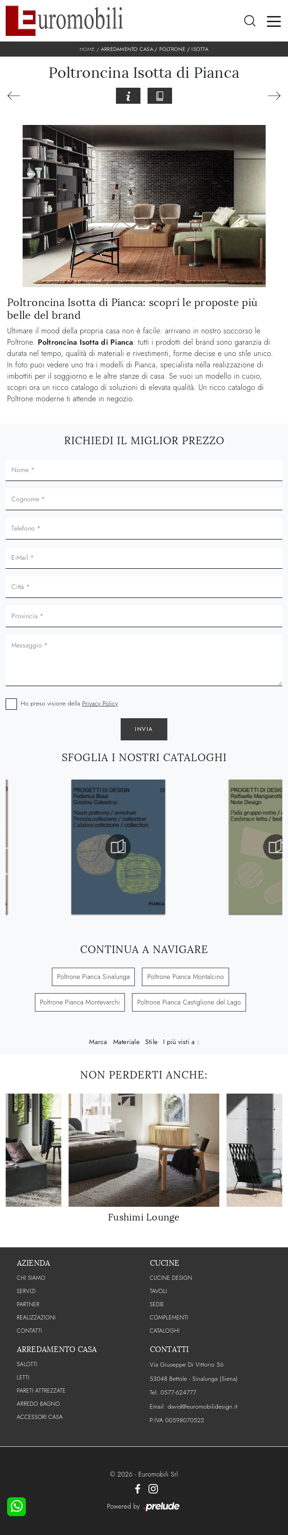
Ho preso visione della (69, 703)
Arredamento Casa (127, 49)
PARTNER (28, 1304)
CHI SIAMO (31, 1278)
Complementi (169, 1317)
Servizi (26, 1291)
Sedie (157, 1304)
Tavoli (158, 1291)
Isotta (199, 49)
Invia (144, 729)
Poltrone (172, 49)
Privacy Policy (100, 703)
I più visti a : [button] (181, 1041)
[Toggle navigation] (274, 20)
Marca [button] (98, 1041)
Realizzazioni (36, 1317)
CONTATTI (29, 1331)
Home (87, 49)
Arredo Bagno (38, 1404)
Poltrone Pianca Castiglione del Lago (189, 1002)
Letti (23, 1377)
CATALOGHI (165, 1331)
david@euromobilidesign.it (202, 1406)
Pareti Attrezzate (41, 1390)
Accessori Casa (40, 1417)
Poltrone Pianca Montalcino (185, 976)
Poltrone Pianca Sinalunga (93, 976)
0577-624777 (178, 1392)
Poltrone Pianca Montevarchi (80, 1002)
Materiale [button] (126, 1041)
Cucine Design (171, 1278)
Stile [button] (151, 1041)
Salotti (27, 1364)
